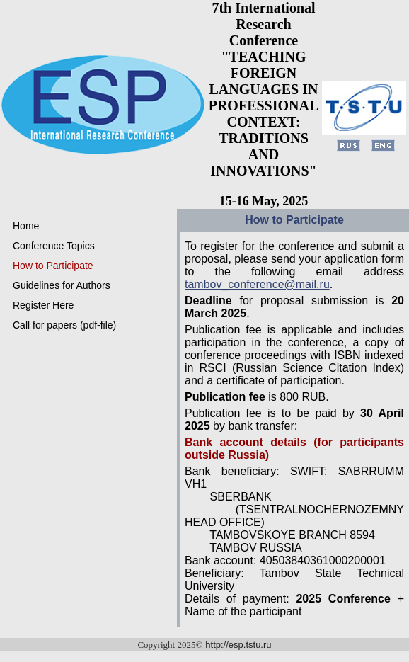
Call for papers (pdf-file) (64, 325)
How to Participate (53, 265)
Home (26, 226)
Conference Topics (54, 245)
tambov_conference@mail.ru (257, 284)
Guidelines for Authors (61, 285)
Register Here (43, 305)
